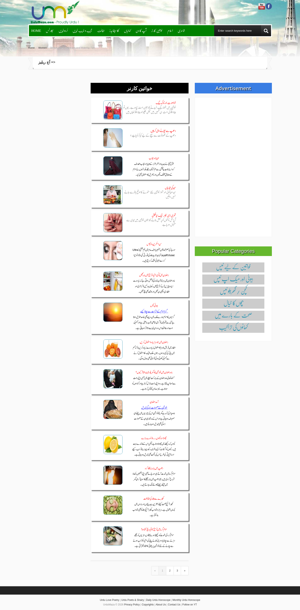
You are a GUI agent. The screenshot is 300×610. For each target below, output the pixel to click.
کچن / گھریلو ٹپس (233, 291)
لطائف (101, 30)
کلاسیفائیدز (114, 30)
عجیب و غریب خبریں (82, 30)
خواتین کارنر (156, 30)
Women (42, 47)
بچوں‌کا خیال (233, 303)
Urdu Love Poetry (109, 600)
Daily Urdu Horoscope (158, 600)
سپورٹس (50, 30)
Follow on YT (189, 604)
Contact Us (174, 604)
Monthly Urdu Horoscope (186, 600)
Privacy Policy (132, 604)
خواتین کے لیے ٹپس (233, 266)
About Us (161, 604)
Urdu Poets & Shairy (132, 600)
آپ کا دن (141, 30)
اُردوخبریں (63, 30)
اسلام (170, 30)
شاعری (181, 30)
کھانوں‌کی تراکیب (233, 327)
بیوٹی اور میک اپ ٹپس (233, 279)
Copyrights (148, 604)
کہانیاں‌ (127, 30)
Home (36, 30)
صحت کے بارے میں (233, 315)
